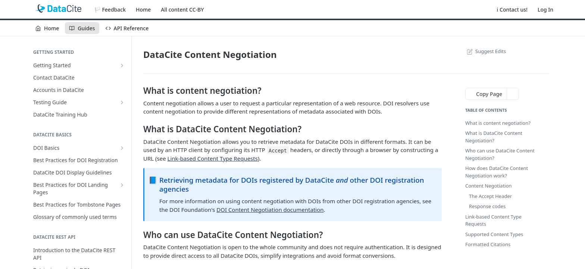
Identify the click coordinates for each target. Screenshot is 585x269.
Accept (278, 150)
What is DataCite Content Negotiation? (493, 137)
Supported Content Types (494, 234)
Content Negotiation (488, 185)
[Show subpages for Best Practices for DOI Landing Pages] (122, 185)
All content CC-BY (182, 9)
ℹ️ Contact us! (512, 9)
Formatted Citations (487, 244)
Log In (545, 9)
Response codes (487, 206)
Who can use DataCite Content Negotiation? (500, 154)
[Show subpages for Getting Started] (122, 65)
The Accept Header (490, 196)
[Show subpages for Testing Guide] (122, 102)
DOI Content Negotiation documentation (269, 209)
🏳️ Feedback (110, 9)
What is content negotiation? (498, 123)
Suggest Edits (485, 51)
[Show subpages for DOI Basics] (122, 148)
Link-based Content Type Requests (213, 158)
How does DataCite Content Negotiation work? (496, 172)
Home (143, 9)
